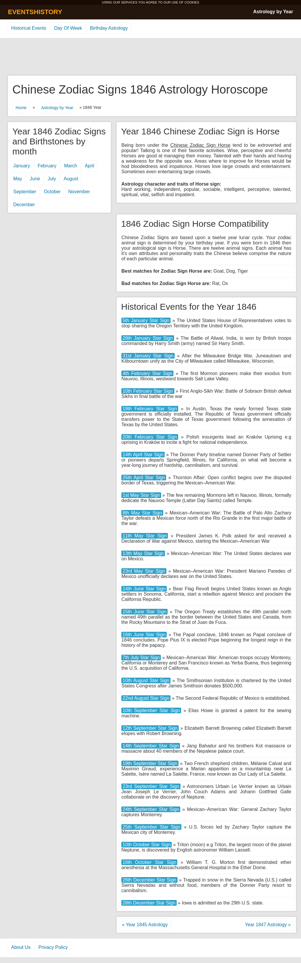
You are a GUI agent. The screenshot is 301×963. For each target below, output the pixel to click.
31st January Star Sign (148, 355)
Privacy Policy (53, 947)
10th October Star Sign (146, 844)
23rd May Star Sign (144, 571)
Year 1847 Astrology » (268, 924)
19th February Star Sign (150, 408)
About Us (21, 947)
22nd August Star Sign (146, 698)
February (47, 165)
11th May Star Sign (145, 535)
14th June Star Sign (144, 588)
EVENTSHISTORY (35, 12)
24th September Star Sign (151, 809)
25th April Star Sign (144, 477)
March (70, 165)
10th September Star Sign (151, 710)
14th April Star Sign (143, 454)
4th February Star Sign (147, 373)
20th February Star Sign (150, 436)
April (89, 165)
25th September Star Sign (151, 826)
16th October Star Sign (149, 862)
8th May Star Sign (142, 512)
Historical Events (28, 28)
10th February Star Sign (148, 391)
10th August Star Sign (146, 680)
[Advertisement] (150, 57)
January (21, 165)
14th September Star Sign (151, 745)
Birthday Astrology (109, 28)
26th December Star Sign (149, 879)
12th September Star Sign (150, 728)
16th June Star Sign (144, 634)
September (24, 191)
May (17, 178)
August (70, 178)
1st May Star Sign (141, 495)
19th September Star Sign (150, 763)
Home (21, 107)
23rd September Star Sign (151, 786)
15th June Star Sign (144, 611)
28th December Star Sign (149, 902)
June (35, 178)
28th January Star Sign (148, 338)
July (52, 178)
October (52, 191)
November (79, 191)
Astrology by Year (273, 11)
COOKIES (191, 2)
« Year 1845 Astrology (145, 924)
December (24, 204)
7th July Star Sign (141, 657)
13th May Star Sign (143, 553)
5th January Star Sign (146, 320)
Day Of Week (68, 28)
